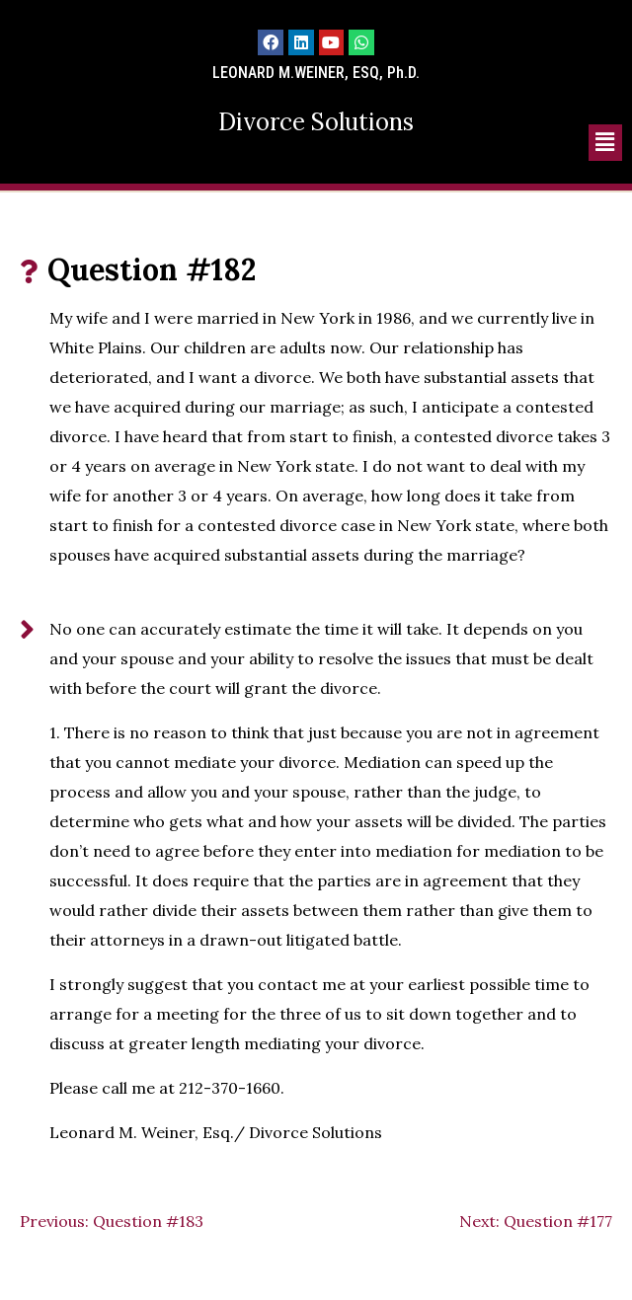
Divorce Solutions (316, 122)
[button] (605, 142)
